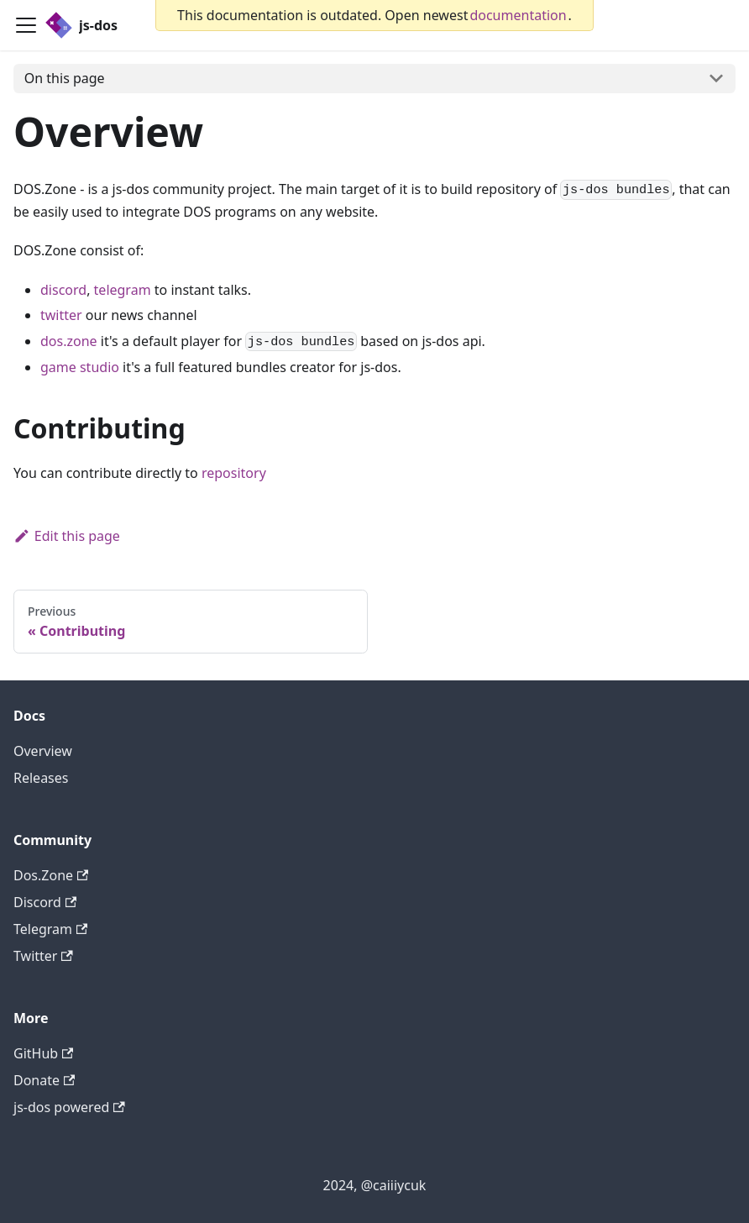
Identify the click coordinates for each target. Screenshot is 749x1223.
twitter (61, 315)
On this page (64, 78)
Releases (40, 778)
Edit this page (66, 536)
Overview (42, 751)
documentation (517, 15)
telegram (122, 290)
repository (234, 473)
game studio (79, 367)
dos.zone (68, 341)
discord (63, 290)
